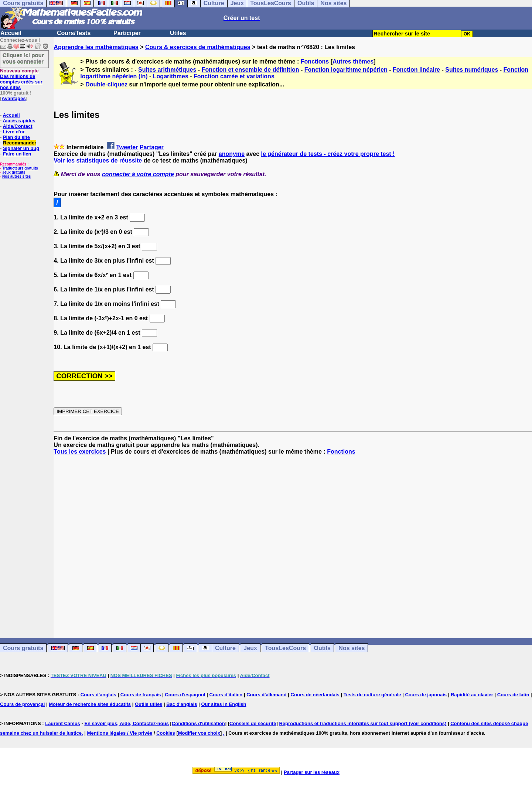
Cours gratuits (23, 648)
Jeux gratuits (13, 172)
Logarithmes (170, 76)
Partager (152, 147)
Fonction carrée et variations (234, 76)
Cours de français (140, 694)
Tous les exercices (80, 451)
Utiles (178, 33)
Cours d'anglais (98, 694)
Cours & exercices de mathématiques (197, 47)
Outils (322, 648)
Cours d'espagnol (185, 694)
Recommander (19, 143)
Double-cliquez (106, 84)
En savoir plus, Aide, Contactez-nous (126, 723)
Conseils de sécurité (252, 723)
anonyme (232, 154)
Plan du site (16, 137)
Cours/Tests (74, 33)
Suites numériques (471, 69)
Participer (127, 33)
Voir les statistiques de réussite (98, 160)
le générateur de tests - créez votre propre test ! (328, 154)
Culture (225, 648)
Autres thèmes (353, 61)
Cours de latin (513, 694)
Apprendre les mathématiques (96, 47)
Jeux (250, 648)
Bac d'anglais (181, 704)
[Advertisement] (293, 540)
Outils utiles (148, 704)
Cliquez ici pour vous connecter (23, 58)
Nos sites (351, 648)
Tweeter (127, 147)
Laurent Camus (62, 723)
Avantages (13, 98)
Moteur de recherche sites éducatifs (90, 704)
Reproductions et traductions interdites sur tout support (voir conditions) (362, 723)
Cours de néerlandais (315, 694)
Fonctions (315, 61)
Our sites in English (223, 704)
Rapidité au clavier (472, 694)
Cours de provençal (22, 704)
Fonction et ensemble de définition (250, 69)
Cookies (165, 733)
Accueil (10, 33)
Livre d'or (14, 131)
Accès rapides (19, 120)
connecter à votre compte (138, 174)
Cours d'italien (226, 694)
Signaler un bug (21, 148)
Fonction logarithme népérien (346, 69)
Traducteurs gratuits (20, 168)
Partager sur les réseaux (312, 772)
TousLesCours (285, 648)
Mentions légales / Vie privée (120, 733)
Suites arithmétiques (167, 69)
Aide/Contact (17, 126)
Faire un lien (17, 154)
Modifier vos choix (199, 733)
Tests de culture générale (372, 694)
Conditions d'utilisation (198, 723)
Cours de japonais (426, 694)
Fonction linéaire (416, 69)
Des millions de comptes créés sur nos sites (21, 79)
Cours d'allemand (266, 694)
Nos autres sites (16, 176)
